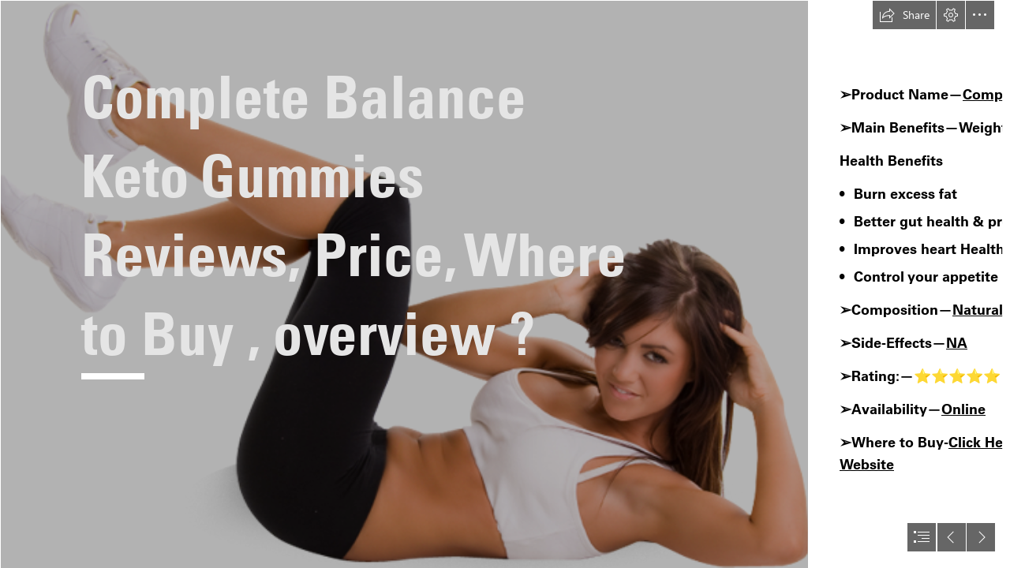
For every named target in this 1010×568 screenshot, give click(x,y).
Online (963, 409)
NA (956, 343)
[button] (904, 15)
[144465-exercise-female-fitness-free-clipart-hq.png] (404, 284)
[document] (505, 284)
